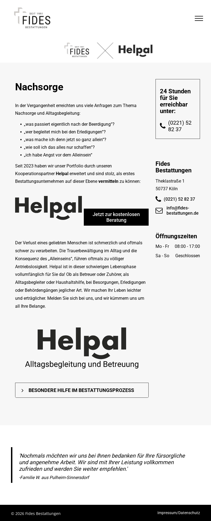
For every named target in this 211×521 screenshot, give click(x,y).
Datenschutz (189, 513)
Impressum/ (167, 513)
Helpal (62, 173)
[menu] (199, 18)
